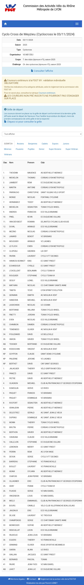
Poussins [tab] (19, 149)
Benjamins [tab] (32, 144)
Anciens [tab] (20, 144)
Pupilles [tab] (31, 149)
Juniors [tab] (66, 144)
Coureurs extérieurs (47, 93)
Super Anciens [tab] (55, 149)
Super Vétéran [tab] (72, 149)
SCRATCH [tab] (8, 144)
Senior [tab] (41, 149)
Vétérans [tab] (8, 154)
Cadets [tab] (45, 144)
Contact (31, 579)
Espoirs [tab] (55, 144)
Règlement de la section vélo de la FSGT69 (57, 579)
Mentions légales (16, 579)
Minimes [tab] (7, 149)
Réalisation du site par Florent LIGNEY (42, 583)
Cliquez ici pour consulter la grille (23, 121)
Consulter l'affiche (42, 70)
